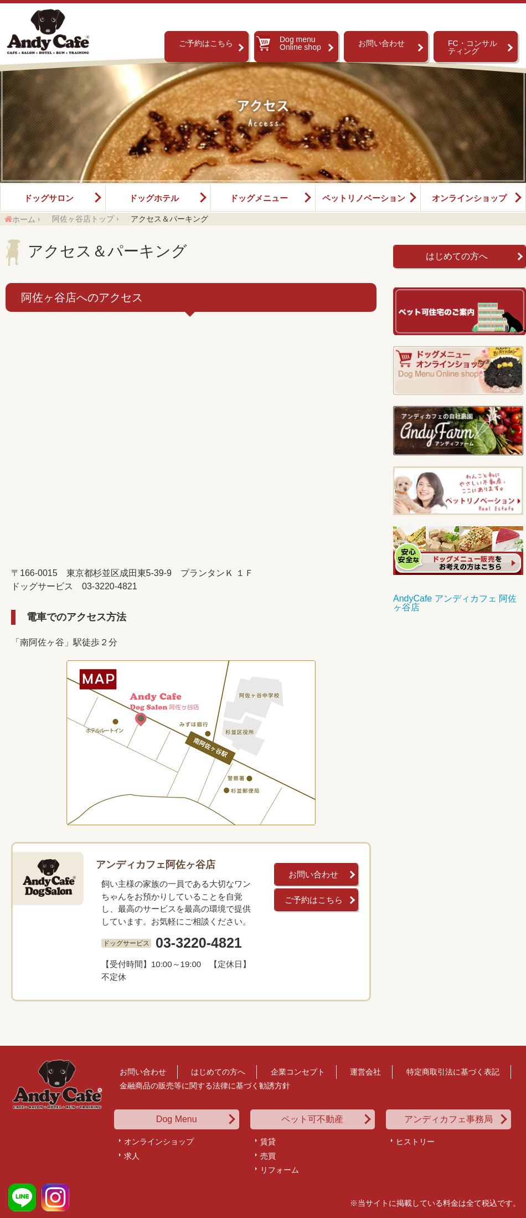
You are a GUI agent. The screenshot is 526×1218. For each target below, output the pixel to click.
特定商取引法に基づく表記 (452, 1071)
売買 (268, 1156)
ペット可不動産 (312, 1119)
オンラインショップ (469, 198)
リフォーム (279, 1169)
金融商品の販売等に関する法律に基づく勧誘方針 (205, 1085)
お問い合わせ (381, 43)
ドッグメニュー (259, 198)
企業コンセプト (298, 1071)
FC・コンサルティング (472, 47)
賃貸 (268, 1141)
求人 (132, 1156)
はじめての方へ (457, 256)
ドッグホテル (154, 198)
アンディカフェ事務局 (448, 1119)
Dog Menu (176, 1119)
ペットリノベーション (363, 198)
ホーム (23, 219)
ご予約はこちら (206, 43)
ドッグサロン (49, 198)
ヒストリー (415, 1141)
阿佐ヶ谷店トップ (83, 218)
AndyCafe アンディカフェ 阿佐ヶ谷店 (455, 603)
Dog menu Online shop (300, 43)
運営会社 (365, 1071)
